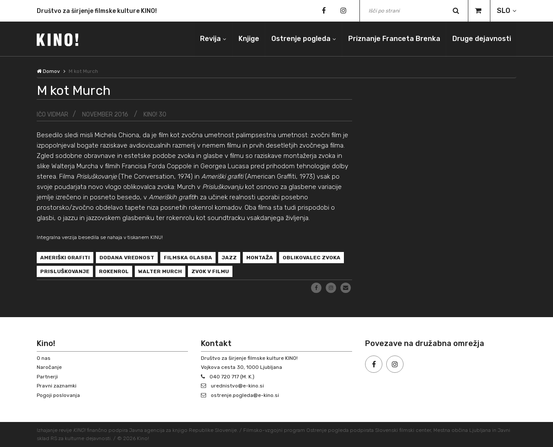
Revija (210, 39)
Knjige (248, 39)
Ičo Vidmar (52, 114)
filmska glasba (188, 258)
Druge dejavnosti (481, 39)
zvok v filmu (210, 271)
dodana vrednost (126, 258)
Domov (48, 71)
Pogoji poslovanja (58, 395)
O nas (44, 358)
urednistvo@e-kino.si (237, 386)
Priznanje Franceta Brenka (394, 39)
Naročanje (49, 367)
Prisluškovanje (64, 271)
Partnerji (47, 377)
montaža (259, 258)
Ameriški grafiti (65, 258)
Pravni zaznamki (56, 386)
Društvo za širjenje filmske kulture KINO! (97, 12)
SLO (503, 10)
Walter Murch (160, 271)
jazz (229, 258)
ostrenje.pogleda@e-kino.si (245, 395)
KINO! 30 (154, 114)
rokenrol (114, 271)
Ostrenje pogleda (301, 39)
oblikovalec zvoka (311, 258)
